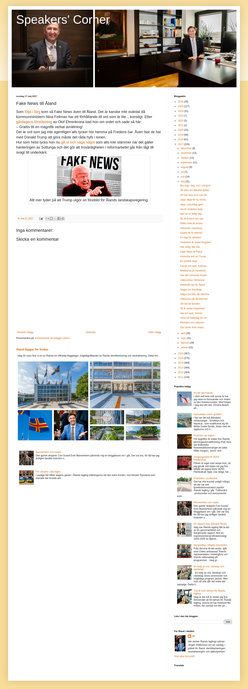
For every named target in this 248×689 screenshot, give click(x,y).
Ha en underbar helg (191, 209)
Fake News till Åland (191, 251)
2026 (181, 101)
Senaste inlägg (25, 332)
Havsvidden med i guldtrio (208, 414)
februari (185, 342)
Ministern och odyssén (192, 322)
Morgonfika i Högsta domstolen (210, 545)
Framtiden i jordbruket (205, 478)
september (187, 162)
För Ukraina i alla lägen (48, 471)
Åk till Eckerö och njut (191, 218)
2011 (181, 377)
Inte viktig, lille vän (190, 247)
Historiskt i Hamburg (191, 228)
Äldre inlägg (154, 332)
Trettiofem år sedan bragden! (195, 242)
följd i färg (32, 112)
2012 (181, 372)
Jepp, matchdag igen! (191, 204)
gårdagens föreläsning (34, 122)
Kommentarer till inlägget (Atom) (52, 338)
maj (183, 181)
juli (182, 172)
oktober (185, 157)
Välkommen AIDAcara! (192, 280)
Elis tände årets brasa (192, 327)
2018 (181, 139)
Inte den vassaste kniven (193, 275)
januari (185, 347)
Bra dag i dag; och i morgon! (195, 185)
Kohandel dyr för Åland (192, 284)
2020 (181, 130)
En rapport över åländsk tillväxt (210, 523)
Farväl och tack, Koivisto (193, 266)
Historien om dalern (204, 435)
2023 (181, 115)
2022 (181, 120)
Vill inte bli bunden (190, 303)
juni (183, 176)
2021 (181, 125)
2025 (181, 106)
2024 (181, 111)
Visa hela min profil (184, 656)
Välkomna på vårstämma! (194, 299)
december (186, 148)
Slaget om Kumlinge (191, 289)
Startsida (90, 332)
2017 (181, 144)
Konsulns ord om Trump (193, 256)
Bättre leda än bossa (191, 223)
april (183, 333)
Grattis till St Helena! (191, 232)
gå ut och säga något (78, 142)
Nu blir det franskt (203, 392)
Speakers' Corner (63, 19)
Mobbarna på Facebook (193, 270)
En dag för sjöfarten (190, 237)
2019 (181, 134)
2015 (181, 358)
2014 (181, 362)
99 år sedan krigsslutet (192, 308)
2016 (181, 353)
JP (193, 636)
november (186, 153)
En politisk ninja (188, 261)
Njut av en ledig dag (191, 213)
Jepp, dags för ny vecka (193, 199)
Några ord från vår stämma (194, 294)
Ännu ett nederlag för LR (193, 318)
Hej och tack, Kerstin (191, 313)
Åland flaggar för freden (32, 349)
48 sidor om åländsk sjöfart (194, 190)
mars (184, 338)
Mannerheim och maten (48, 452)
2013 (181, 367)
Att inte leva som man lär (193, 195)
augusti (185, 167)
